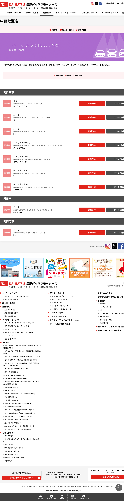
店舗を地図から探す (11, 313)
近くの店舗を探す (10, 316)
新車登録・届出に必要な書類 (14, 457)
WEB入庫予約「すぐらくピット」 (63, 296)
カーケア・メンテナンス (60, 306)
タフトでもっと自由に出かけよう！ (16, 419)
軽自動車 (59, 75)
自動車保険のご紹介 (11, 454)
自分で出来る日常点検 (59, 299)
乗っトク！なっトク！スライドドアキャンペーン (20, 323)
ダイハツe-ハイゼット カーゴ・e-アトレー (18, 332)
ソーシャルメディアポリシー (46, 486)
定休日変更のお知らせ (11, 400)
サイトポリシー (61, 486)
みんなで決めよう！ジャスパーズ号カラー (18, 416)
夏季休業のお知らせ (11, 372)
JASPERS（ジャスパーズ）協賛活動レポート (19, 426)
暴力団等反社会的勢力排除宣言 (77, 486)
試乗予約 (92, 103)
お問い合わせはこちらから (21, 477)
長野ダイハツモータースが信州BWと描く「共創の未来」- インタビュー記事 (21, 364)
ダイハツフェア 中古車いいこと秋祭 (16, 369)
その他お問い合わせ (83, 499)
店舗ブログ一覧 (9, 310)
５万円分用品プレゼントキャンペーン (17, 326)
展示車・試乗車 (32, 12)
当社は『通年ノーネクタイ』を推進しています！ (20, 360)
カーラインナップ (12, 12)
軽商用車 (78, 75)
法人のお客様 (8, 436)
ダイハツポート (9, 390)
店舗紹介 (55, 30)
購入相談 (62, 499)
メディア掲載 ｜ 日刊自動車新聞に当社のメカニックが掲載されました (22, 346)
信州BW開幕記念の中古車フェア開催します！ (19, 413)
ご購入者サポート (88, 12)
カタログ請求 (110, 3)
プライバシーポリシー (28, 486)
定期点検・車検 (57, 302)
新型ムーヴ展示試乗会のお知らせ (15, 375)
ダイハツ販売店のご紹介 (60, 324)
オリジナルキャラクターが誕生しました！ (18, 429)
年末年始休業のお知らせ (12, 407)
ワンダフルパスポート (11, 451)
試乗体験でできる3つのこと (13, 448)
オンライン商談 (56, 312)
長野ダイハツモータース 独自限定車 (16, 296)
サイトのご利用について (106, 486)
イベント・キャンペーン (66, 12)
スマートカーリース (58, 316)
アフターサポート (109, 12)
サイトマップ (93, 486)
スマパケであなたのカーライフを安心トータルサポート (21, 440)
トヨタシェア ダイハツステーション (65, 320)
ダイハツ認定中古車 (11, 299)
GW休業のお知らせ (10, 397)
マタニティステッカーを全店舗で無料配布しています (22, 357)
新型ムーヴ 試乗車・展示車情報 (15, 378)
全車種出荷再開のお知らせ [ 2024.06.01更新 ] (19, 394)
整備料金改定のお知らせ (12, 387)
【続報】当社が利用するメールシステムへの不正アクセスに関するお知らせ (21, 383)
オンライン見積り (51, 499)
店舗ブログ (82, 30)
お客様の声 (8, 461)
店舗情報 (46, 12)
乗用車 (69, 75)
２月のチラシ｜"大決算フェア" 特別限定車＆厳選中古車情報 (22, 352)
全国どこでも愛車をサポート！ (62, 309)
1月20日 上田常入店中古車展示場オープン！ (19, 403)
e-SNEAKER (8, 336)
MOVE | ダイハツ (10, 339)
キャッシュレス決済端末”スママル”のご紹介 (19, 410)
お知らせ (6, 342)
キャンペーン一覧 (10, 329)
